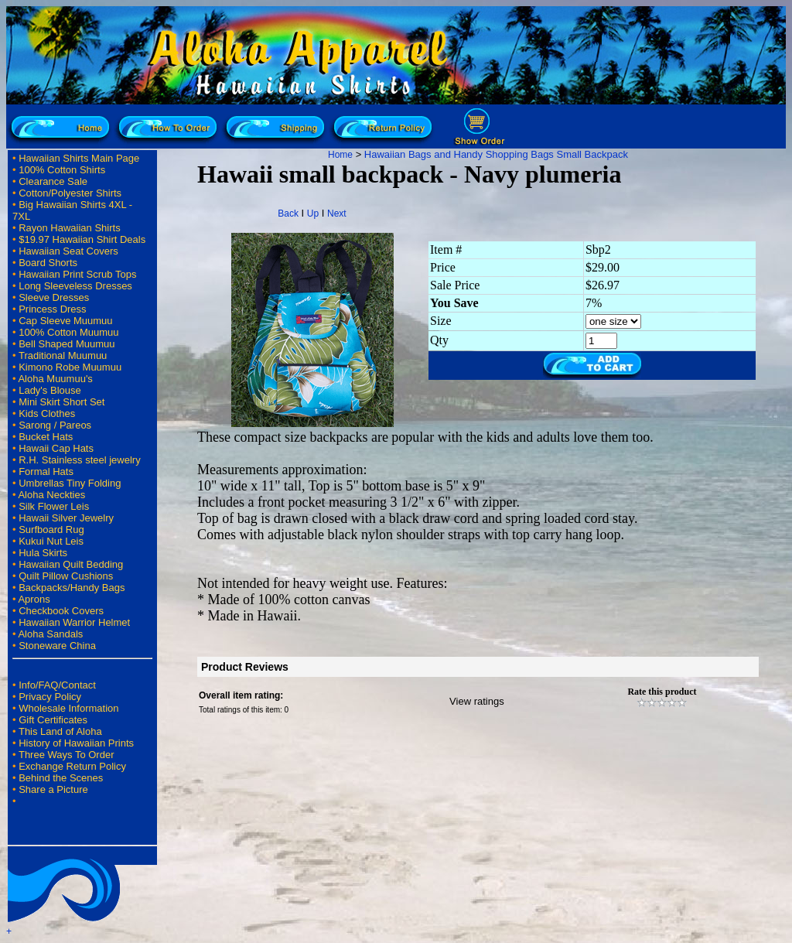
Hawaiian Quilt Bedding (71, 564)
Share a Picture (53, 789)
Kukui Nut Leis (51, 541)
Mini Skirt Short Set (61, 402)
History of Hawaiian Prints (76, 743)
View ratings (476, 701)
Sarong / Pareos (55, 425)
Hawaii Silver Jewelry (66, 518)
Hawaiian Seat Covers (68, 251)
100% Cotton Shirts (62, 170)
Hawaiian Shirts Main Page (79, 158)
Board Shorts (48, 262)
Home (340, 154)
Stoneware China (57, 645)
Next (336, 213)
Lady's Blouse (50, 390)
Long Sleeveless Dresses (75, 286)
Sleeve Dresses (54, 297)
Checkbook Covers (61, 611)
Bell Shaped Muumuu (66, 344)
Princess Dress (52, 309)
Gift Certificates (53, 720)
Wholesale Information (68, 708)
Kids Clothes (47, 413)
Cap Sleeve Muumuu (65, 320)
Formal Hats (46, 471)
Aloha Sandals (50, 634)
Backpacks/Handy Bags (72, 587)
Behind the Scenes (61, 778)
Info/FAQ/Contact (57, 685)
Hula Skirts (43, 553)
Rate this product (661, 691)
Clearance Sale (53, 181)
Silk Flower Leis (54, 506)
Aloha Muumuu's (55, 378)
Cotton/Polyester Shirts (70, 193)
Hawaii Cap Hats (56, 448)
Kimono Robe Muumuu (70, 367)
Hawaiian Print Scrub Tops (77, 274)
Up (313, 213)
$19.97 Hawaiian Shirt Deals (82, 239)
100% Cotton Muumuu (68, 332)
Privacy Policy (50, 696)
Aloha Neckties (51, 495)
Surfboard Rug (51, 529)
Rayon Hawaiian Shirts (70, 228)
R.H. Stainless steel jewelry (80, 460)
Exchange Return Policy (72, 766)
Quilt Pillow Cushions (66, 576)
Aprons (34, 599)
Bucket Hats (46, 436)
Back (288, 213)
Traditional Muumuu (63, 355)
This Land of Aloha (60, 731)
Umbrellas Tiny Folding (70, 483)
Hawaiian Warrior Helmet (74, 622)
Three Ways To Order (66, 754)
